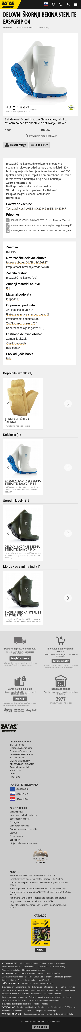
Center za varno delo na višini (23, 829)
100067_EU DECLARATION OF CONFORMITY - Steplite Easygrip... (39, 231)
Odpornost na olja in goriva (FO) (25, 328)
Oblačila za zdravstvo (43, 977)
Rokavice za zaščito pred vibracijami (46, 994)
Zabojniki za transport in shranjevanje (40, 1011)
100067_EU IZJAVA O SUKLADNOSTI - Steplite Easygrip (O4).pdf (38, 225)
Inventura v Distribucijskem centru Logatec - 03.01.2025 (36, 879)
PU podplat (12, 299)
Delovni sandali (29, 967)
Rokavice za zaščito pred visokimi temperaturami (38, 990)
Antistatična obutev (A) (20, 309)
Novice (15, 872)
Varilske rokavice (68, 990)
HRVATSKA (19, 799)
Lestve (49, 1014)
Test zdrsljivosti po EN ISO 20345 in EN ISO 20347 (36, 208)
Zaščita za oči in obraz (26, 1007)
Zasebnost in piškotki (20, 819)
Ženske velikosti (16, 343)
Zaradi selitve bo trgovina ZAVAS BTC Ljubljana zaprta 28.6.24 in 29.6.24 (40, 893)
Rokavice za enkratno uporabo (14, 997)
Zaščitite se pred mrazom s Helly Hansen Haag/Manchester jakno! (38, 906)
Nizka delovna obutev (29, 963)
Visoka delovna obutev (11, 967)
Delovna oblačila (28, 973)
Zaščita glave (70, 1007)
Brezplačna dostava (20, 658)
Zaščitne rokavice (9, 990)
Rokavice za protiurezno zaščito (45, 987)
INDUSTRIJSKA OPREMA (12, 1011)
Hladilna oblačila (9, 980)
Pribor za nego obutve (11, 970)
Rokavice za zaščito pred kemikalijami (44, 1000)
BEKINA (11, 251)
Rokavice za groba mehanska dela (16, 987)
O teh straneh (16, 836)
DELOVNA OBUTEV (24, 27)
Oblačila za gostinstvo (63, 977)
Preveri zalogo (15, 145)
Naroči (40, 950)
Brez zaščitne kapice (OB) (21, 277)
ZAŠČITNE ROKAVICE (10, 984)
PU (8, 288)
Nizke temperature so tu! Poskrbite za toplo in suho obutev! (38, 898)
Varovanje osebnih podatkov (23, 815)
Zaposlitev (15, 840)
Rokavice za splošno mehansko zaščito (38, 984)
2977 (61, 699)
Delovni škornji (43, 27)
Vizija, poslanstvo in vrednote (23, 843)
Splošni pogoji (16, 811)
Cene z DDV (39, 145)
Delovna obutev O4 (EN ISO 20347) (27, 262)
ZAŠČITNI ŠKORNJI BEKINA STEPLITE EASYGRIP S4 (23, 482)
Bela (9, 358)
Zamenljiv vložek (16, 338)
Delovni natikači (44, 967)
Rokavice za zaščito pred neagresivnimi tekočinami (50, 997)
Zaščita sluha (57, 1007)
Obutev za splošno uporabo (33, 970)
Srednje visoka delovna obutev (52, 963)
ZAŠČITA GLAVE (8, 1007)
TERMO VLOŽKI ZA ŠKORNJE (17, 420)
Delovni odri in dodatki (63, 1014)
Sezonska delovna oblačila (49, 973)
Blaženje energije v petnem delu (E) (27, 314)
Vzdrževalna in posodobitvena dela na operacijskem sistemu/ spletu (39, 883)
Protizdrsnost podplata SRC (23, 318)
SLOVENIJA (19, 794)
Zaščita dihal (43, 1007)
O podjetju (18, 808)
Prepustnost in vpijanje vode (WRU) (27, 267)
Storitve (13, 833)
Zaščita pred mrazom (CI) (21, 323)
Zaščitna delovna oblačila (12, 977)
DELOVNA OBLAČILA (10, 973)
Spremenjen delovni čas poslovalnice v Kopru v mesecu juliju (38, 888)
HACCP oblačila (44, 980)
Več (62, 123)
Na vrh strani (40, 1026)
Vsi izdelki (7, 27)
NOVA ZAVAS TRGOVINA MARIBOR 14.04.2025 (32, 875)
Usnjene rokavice (68, 987)
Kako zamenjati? (61, 661)
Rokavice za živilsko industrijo (14, 1000)
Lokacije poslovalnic (19, 825)
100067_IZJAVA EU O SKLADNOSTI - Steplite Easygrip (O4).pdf (38, 220)
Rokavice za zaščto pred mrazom (15, 994)
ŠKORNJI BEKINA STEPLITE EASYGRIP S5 (23, 614)
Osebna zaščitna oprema (34, 1014)
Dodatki (28, 977)
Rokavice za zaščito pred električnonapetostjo (20, 1004)
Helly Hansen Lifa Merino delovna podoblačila (31, 901)
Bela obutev (13, 347)
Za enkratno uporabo (26, 980)
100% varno (20, 698)
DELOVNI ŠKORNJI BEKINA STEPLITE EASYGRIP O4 (22, 548)
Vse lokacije (19, 788)
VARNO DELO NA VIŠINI (11, 1014)
